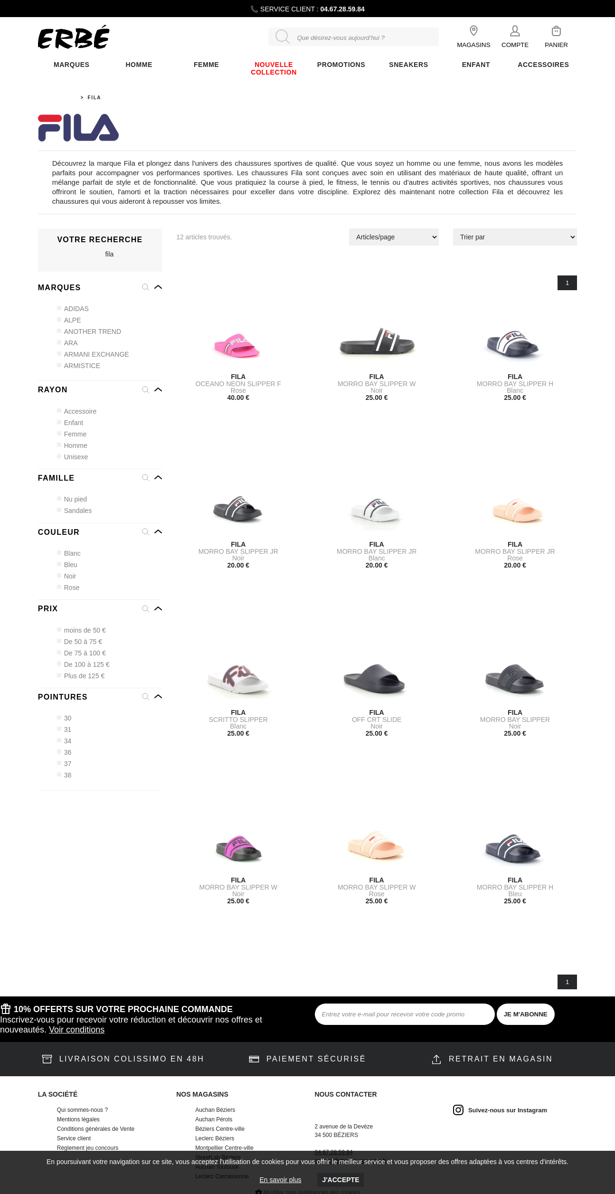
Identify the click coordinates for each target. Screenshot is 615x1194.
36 (64, 752)
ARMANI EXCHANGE (93, 354)
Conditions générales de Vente (95, 1129)
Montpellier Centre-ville (224, 1148)
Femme (71, 434)
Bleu (67, 565)
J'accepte (340, 1180)
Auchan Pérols (213, 1119)
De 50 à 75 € (79, 641)
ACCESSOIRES (543, 64)
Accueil (63, 97)
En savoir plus (281, 1180)
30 (64, 718)
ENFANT (476, 64)
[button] (100, 288)
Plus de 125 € (81, 676)
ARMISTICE (78, 366)
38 (64, 775)
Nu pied (72, 499)
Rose (68, 587)
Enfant (70, 422)
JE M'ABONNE (526, 1014)
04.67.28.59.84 (342, 9)
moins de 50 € (81, 630)
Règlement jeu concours (87, 1148)
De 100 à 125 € (83, 664)
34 (64, 741)
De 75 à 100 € (81, 653)
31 (64, 729)
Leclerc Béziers (214, 1138)
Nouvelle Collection (274, 68)
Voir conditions (76, 1029)
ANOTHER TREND (89, 331)
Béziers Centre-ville (220, 1129)
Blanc (69, 553)
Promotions (341, 64)
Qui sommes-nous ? (82, 1110)
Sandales (74, 510)
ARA (67, 343)
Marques (71, 64)
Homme (138, 64)
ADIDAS (73, 309)
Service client (74, 1138)
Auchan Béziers (215, 1110)
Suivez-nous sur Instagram (507, 1110)
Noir (66, 576)
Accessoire (76, 411)
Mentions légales (78, 1119)
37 (64, 764)
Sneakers (408, 64)
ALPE (69, 320)
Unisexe (72, 457)
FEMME (206, 64)
